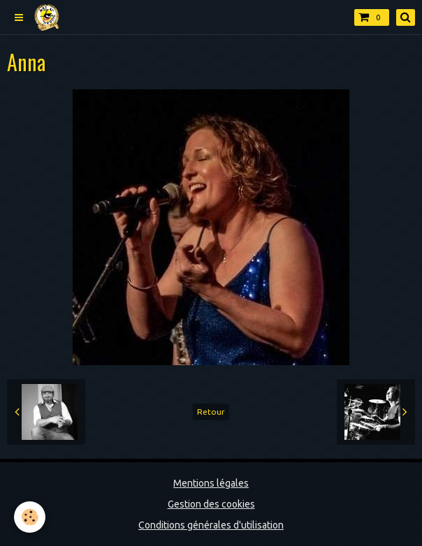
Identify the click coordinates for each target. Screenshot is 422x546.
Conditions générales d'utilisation (211, 525)
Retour (211, 411)
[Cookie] (29, 517)
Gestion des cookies (211, 504)
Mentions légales (211, 483)
